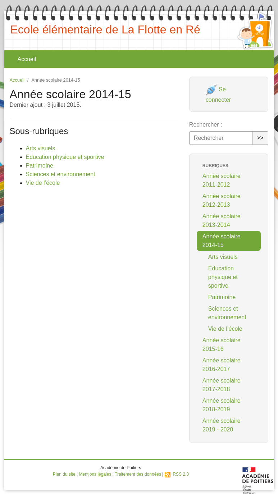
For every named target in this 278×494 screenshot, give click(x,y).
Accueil (27, 59)
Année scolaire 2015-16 (221, 344)
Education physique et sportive (65, 157)
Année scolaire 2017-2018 (221, 385)
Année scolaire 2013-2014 (221, 220)
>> (260, 138)
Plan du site (64, 474)
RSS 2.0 (177, 474)
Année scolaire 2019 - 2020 (221, 425)
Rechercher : (205, 125)
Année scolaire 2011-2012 (221, 180)
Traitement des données (138, 474)
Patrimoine (39, 166)
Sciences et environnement (60, 174)
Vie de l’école (43, 183)
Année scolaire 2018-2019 (221, 405)
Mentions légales (95, 474)
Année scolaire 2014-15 (221, 240)
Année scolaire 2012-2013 (221, 200)
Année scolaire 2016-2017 (221, 364)
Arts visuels (40, 148)
